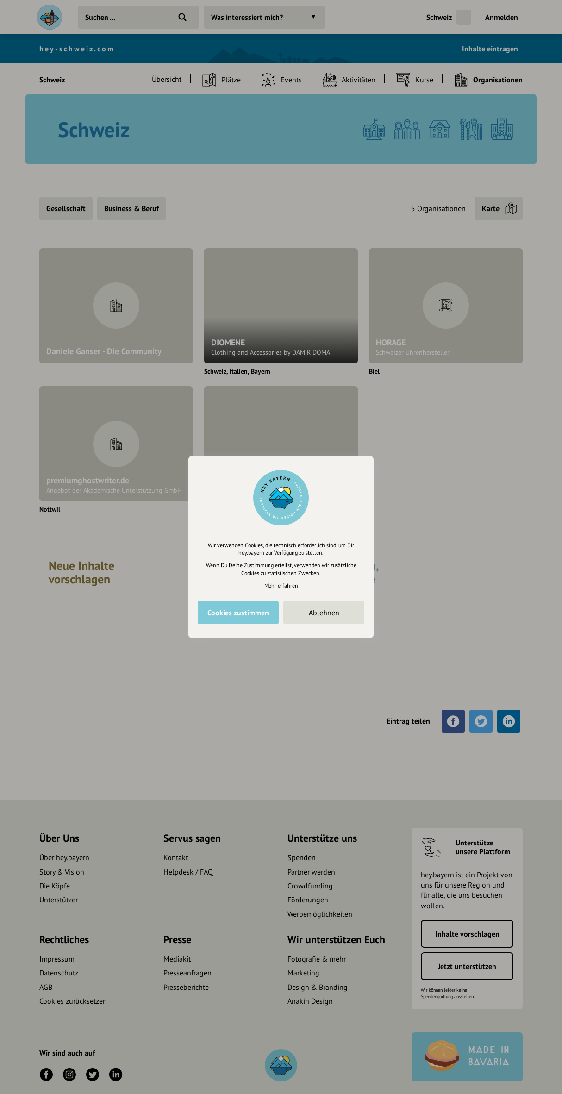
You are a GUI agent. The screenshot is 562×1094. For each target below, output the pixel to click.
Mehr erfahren (281, 585)
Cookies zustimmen (238, 612)
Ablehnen (324, 612)
